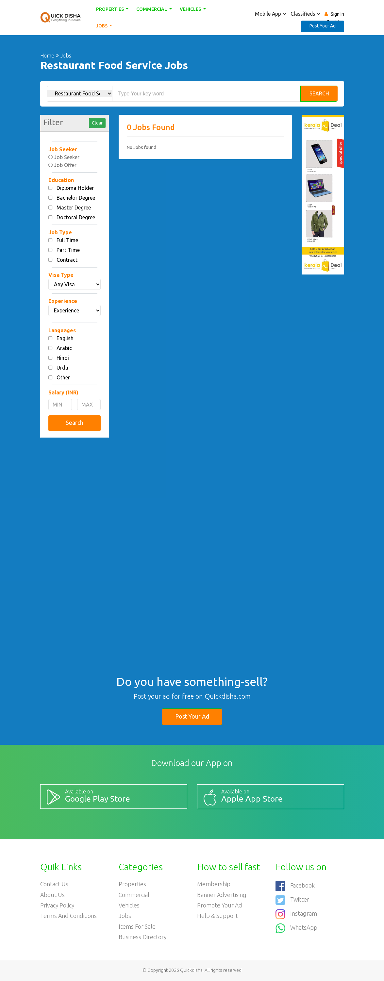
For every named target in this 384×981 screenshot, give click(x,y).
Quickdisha (191, 970)
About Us (52, 894)
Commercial (152, 9)
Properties (110, 9)
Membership (213, 884)
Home (47, 55)
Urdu (62, 368)
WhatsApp (296, 926)
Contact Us (54, 884)
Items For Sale (137, 927)
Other (63, 377)
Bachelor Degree (76, 198)
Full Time (67, 240)
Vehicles (191, 9)
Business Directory (143, 938)
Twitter (292, 899)
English (65, 338)
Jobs (102, 25)
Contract (67, 260)
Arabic (64, 348)
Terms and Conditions (68, 916)
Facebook (295, 885)
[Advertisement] (74, 542)
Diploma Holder (75, 188)
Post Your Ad (322, 25)
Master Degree (74, 207)
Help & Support (217, 916)
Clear (97, 122)
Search (319, 93)
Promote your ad (220, 905)
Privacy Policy (57, 905)
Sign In (337, 14)
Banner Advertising (222, 894)
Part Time (68, 250)
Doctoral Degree (76, 217)
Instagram (296, 913)
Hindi (63, 358)
